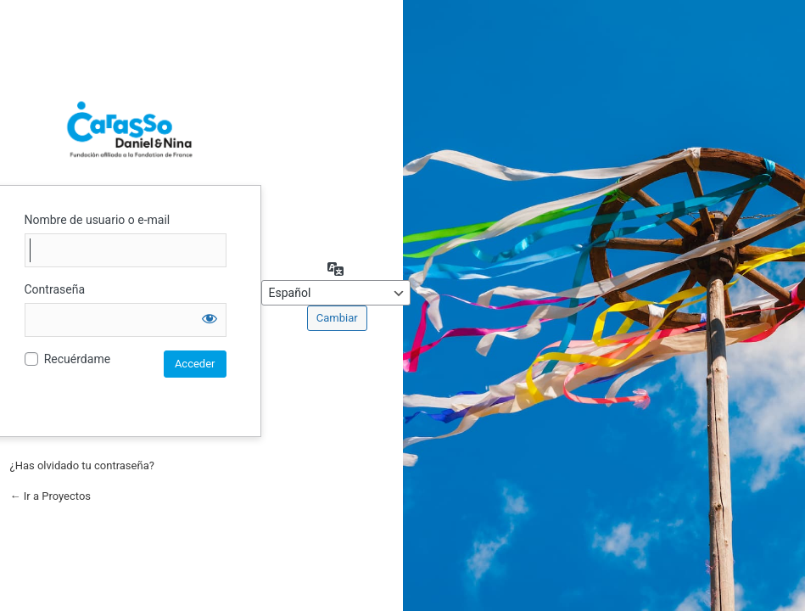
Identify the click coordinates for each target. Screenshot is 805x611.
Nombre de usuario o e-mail (98, 220)
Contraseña (55, 289)
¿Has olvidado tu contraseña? (82, 465)
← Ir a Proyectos (51, 496)
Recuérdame (77, 359)
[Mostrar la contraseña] (209, 318)
